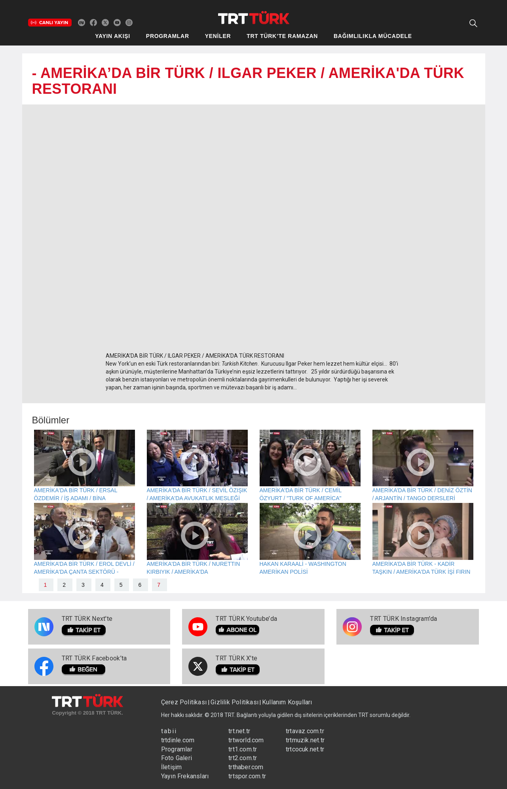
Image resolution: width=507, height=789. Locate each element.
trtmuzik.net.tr (305, 740)
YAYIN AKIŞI (112, 36)
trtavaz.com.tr (305, 731)
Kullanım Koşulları (287, 702)
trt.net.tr (239, 731)
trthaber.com (245, 767)
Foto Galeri (176, 758)
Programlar (176, 749)
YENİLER (218, 36)
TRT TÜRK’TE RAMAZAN (282, 36)
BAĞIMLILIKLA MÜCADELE (373, 36)
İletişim (171, 767)
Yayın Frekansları (185, 776)
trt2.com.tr (242, 758)
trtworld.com (246, 740)
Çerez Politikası (184, 702)
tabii (169, 731)
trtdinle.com (177, 740)
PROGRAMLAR (167, 36)
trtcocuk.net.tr (305, 749)
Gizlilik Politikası (234, 702)
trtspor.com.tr (247, 776)
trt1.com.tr (242, 749)
